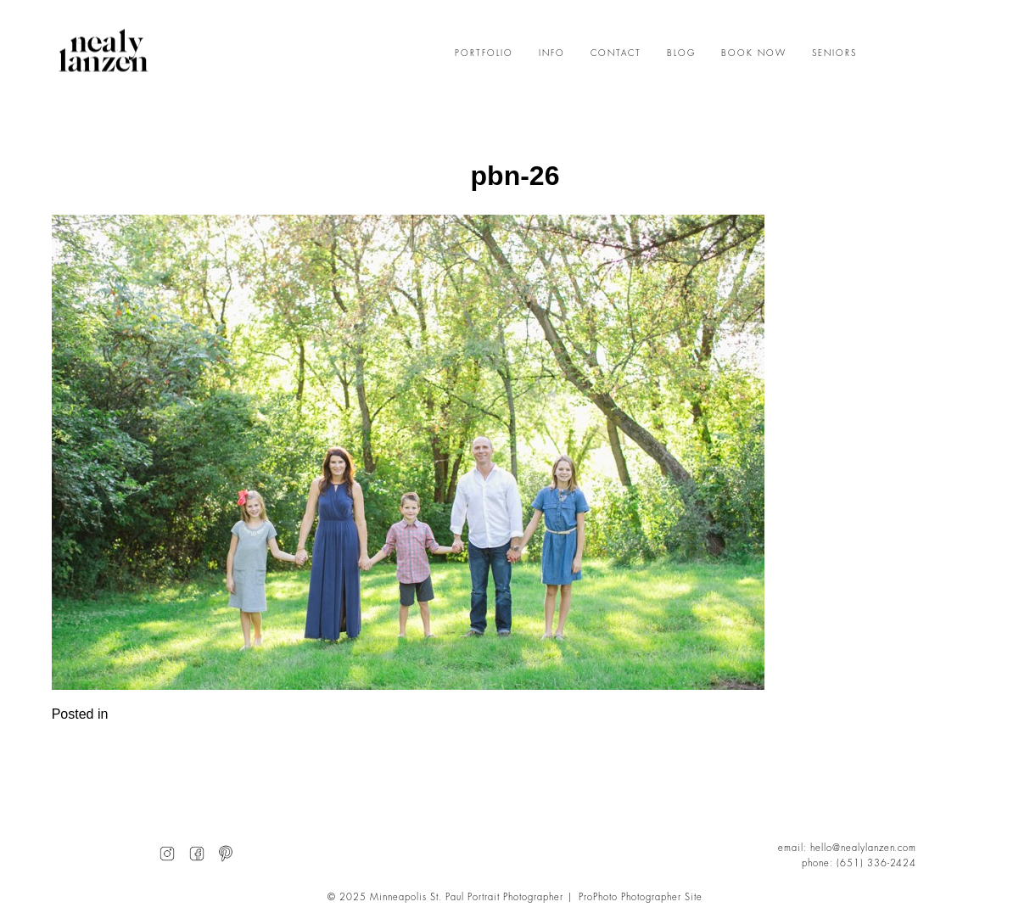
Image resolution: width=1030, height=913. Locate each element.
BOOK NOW (753, 53)
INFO (552, 53)
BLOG (681, 53)
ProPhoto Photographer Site (641, 897)
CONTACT (616, 53)
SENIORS (834, 53)
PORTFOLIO (484, 53)
